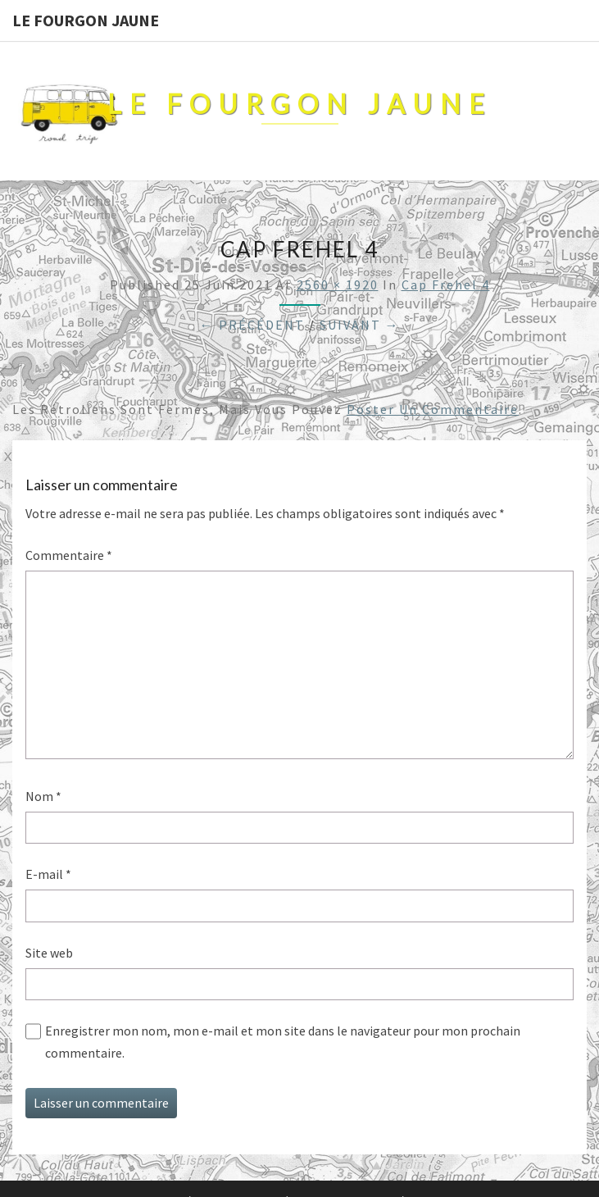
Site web (49, 952)
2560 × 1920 (338, 284)
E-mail (48, 874)
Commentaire (68, 555)
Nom (43, 796)
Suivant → (360, 324)
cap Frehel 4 (446, 284)
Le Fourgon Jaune (85, 20)
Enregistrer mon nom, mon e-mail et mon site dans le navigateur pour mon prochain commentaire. (282, 1041)
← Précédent (252, 324)
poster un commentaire (433, 409)
